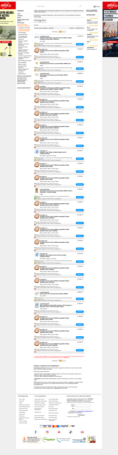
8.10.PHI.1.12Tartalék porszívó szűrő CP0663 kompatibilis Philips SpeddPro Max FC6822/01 (54, 101)
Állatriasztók (21, 39)
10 (49, 28)
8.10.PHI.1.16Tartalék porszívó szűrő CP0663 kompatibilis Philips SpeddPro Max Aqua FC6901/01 (54, 114)
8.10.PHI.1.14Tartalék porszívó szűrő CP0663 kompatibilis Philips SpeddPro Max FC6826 (54, 331)
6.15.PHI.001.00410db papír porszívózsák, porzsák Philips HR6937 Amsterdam (54, 75)
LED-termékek (20, 22)
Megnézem (79, 44)
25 (50, 28)
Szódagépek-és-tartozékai (24, 27)
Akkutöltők (20, 15)
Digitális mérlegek (22, 64)
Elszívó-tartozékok (22, 62)
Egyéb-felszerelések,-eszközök (23, 47)
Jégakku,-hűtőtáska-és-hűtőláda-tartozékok (23, 50)
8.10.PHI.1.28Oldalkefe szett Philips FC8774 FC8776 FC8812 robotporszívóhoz (53, 255)
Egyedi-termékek (21, 83)
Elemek (19, 17)
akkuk (50, 446)
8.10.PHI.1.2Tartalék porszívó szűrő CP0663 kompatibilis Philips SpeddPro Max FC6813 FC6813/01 (54, 126)
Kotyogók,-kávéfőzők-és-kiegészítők (23, 58)
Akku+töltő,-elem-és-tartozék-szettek (22, 80)
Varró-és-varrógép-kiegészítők (22, 66)
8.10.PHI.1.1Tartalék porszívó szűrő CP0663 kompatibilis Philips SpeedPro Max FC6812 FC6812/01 (54, 204)
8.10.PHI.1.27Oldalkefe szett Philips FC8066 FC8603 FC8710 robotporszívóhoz (53, 152)
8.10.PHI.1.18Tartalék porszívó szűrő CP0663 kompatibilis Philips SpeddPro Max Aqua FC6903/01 (54, 344)
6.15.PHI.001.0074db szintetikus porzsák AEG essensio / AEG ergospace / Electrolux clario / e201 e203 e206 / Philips (56, 305)
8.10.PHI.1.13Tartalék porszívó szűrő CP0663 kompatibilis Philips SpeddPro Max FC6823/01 (54, 217)
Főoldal (36, 10)
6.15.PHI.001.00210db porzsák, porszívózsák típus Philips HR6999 (54, 293)
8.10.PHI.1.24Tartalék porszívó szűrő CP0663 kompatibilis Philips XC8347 (54, 51)
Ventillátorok (21, 72)
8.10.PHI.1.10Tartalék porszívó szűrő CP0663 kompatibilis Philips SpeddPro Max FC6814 (54, 318)
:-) (93, 41)
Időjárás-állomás (22, 73)
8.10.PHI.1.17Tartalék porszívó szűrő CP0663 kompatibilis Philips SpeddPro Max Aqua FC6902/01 (54, 229)
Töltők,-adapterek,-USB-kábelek (23, 20)
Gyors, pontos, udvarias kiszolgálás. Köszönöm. (93, 21)
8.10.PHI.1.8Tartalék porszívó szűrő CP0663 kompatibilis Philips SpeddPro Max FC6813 (54, 178)
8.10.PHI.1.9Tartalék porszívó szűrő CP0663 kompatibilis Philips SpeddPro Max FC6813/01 (54, 281)
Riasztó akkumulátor (54, 413)
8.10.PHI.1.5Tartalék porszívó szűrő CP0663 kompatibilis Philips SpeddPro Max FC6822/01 (54, 268)
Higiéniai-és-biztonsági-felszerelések (23, 44)
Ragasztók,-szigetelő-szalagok (23, 41)
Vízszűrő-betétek (22, 32)
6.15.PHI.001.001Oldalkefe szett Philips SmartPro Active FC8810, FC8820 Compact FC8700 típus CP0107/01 (56, 38)
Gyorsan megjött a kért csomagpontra (93, 28)
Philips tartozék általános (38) (40, 21)
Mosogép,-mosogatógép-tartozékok (23, 53)
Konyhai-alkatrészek (22, 34)
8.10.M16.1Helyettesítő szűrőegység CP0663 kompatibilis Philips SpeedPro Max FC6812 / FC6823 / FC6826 (55, 88)
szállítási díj (66, 357)
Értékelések (91, 15)
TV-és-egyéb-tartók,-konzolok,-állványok (22, 37)
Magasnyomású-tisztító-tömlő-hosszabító (23, 69)
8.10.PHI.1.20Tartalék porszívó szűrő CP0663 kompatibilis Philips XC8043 (54, 242)
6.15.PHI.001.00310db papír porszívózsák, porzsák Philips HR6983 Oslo (55, 63)
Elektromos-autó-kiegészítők (24, 76)
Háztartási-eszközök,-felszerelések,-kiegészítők (23, 25)
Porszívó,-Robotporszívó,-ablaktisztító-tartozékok (24, 30)
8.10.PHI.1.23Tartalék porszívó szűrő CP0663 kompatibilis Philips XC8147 (54, 139)
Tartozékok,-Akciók (22, 78)
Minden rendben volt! (93, 47)
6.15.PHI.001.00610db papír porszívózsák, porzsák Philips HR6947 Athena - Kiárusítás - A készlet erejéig (56, 191)
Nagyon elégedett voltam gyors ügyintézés (93, 35)
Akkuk (18, 13)
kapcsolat (57, 388)
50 (52, 28)
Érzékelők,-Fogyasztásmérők (24, 55)
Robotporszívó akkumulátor (38, 409)
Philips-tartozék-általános (40, 12)
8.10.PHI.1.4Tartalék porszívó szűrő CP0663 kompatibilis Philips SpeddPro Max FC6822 (54, 165)
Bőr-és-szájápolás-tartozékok (24, 60)
